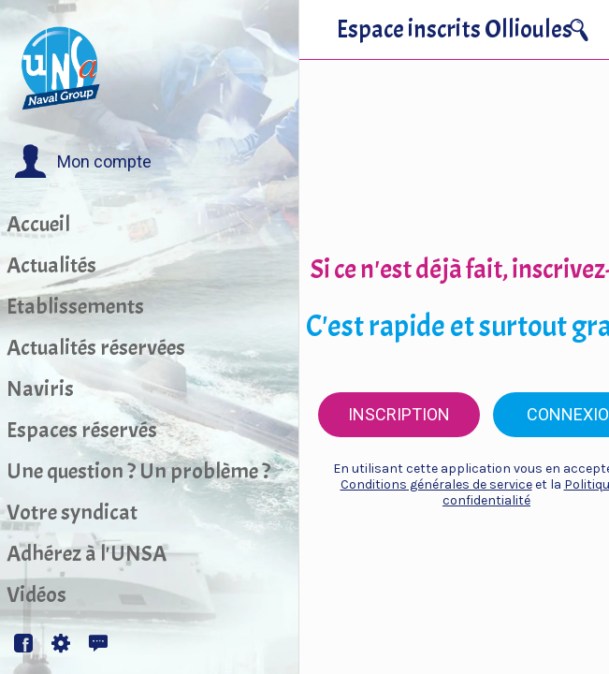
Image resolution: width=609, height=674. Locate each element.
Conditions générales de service (436, 484)
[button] (83, 162)
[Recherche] (579, 29)
